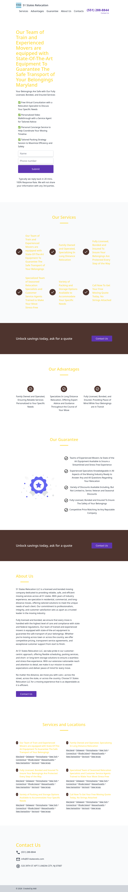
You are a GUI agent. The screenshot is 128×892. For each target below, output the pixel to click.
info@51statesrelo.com (32, 858)
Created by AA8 (29, 888)
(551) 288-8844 (28, 852)
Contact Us (102, 338)
